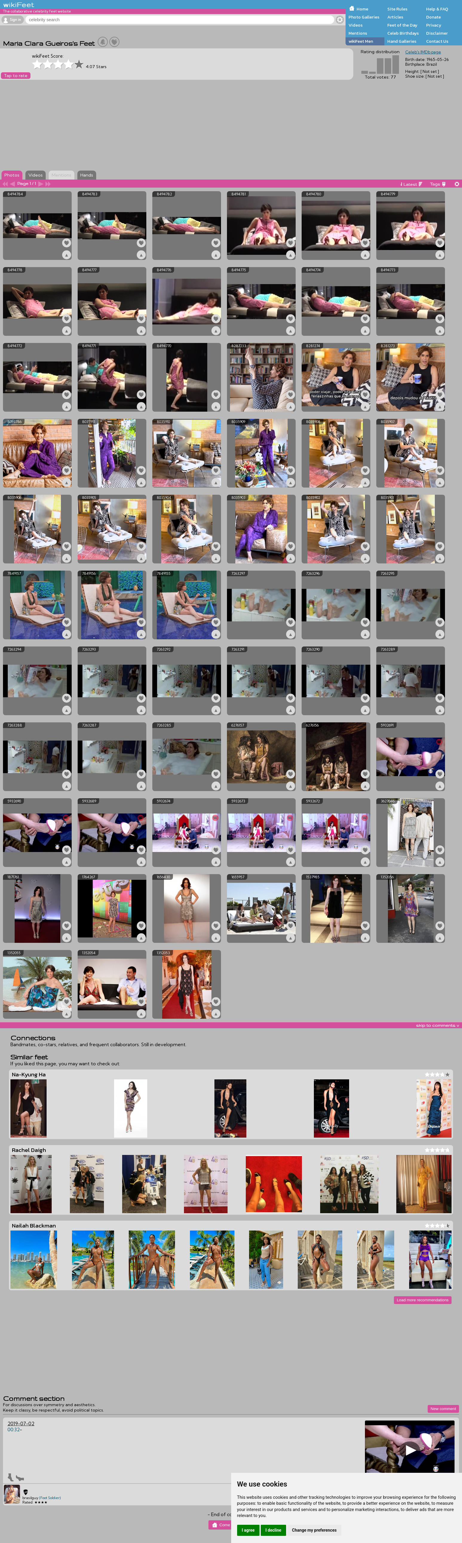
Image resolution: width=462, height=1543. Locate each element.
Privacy (433, 25)
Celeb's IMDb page (423, 52)
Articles (395, 17)
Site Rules (397, 9)
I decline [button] (273, 1530)
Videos (356, 25)
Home (362, 9)
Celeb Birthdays (403, 33)
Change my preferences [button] (314, 1530)
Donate (433, 17)
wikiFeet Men (361, 41)
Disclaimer (437, 33)
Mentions (358, 33)
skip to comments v (437, 1025)
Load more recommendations (423, 1300)
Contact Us (437, 41)
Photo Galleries (364, 17)
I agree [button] (248, 1530)
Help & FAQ (437, 9)
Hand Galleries (401, 41)
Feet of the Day (402, 25)
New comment (443, 1408)
